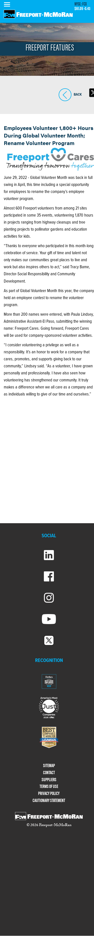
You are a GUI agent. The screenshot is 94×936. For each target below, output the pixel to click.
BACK (65, 94)
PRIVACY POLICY (49, 793)
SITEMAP (49, 765)
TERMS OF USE (49, 786)
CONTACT (49, 772)
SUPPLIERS (49, 779)
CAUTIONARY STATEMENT (49, 800)
